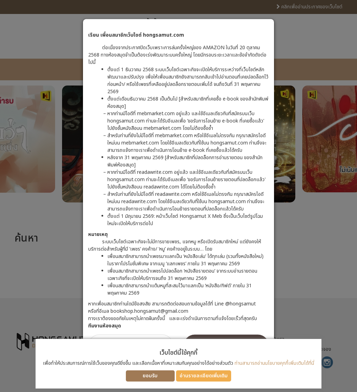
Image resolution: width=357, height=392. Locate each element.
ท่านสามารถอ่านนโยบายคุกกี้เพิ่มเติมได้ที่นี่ (274, 363)
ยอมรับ (150, 375)
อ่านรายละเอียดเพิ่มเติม (204, 375)
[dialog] (178, 196)
